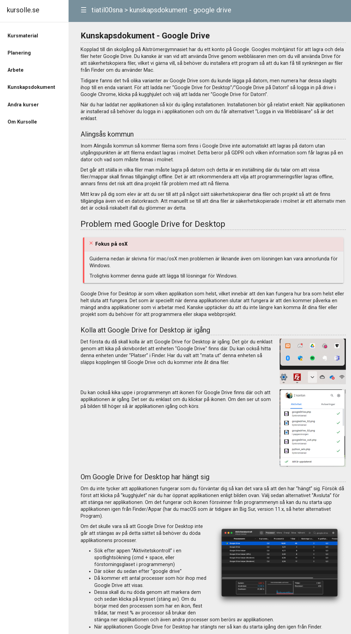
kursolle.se (23, 10)
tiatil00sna (107, 10)
